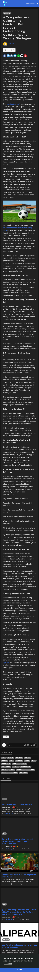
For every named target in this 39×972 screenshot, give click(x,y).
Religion (20, 770)
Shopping (30, 770)
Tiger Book (7, 884)
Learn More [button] (8, 964)
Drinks (4, 761)
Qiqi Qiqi (11, 43)
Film (11, 761)
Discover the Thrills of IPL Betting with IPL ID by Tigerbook (19, 876)
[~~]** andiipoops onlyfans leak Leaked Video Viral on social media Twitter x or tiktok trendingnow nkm (19, 912)
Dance (27, 758)
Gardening (6, 764)
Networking (25, 767)
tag (5, 737)
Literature (6, 767)
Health (7, 13)
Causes (10, 758)
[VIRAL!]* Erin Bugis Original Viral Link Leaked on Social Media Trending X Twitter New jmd (17, 841)
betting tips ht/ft (13, 104)
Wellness (23, 773)
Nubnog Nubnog (8, 813)
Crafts (19, 758)
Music (15, 767)
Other (4, 770)
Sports (4, 773)
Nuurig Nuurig (8, 849)
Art (3, 758)
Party (12, 770)
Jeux (33, 761)
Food (27, 761)
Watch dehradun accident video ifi (17, 804)
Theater (14, 773)
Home (24, 764)
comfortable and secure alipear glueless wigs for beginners (19, 946)
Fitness (19, 761)
